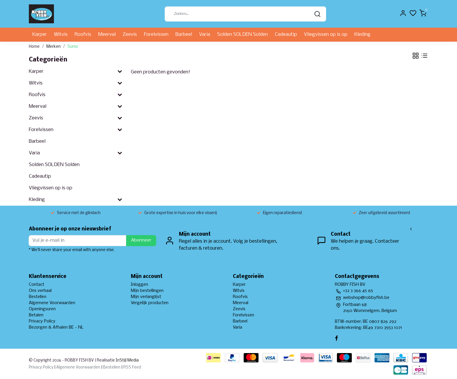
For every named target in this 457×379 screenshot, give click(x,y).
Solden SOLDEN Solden (242, 34)
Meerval (107, 34)
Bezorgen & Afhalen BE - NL (56, 327)
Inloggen (139, 284)
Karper (39, 34)
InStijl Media (127, 360)
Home (34, 47)
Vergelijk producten (149, 303)
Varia (204, 34)
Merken (53, 47)
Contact (36, 284)
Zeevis (130, 34)
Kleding (362, 34)
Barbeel (183, 34)
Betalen (36, 315)
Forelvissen (156, 34)
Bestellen (37, 297)
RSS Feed (132, 367)
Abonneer (141, 240)
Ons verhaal (40, 290)
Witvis (61, 34)
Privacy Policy (42, 321)
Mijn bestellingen (147, 290)
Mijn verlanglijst (146, 297)
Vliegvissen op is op (325, 34)
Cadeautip (286, 34)
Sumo (72, 47)
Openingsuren (42, 309)
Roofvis (83, 34)
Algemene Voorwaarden (52, 303)
